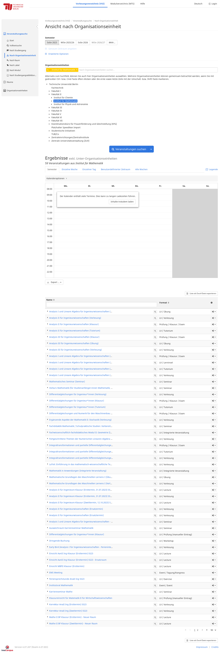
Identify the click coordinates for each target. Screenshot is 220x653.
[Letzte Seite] (206, 630)
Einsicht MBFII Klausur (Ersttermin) (66, 566)
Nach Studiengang (16, 50)
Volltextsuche (14, 45)
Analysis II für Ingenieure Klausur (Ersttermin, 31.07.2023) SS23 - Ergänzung (87, 489)
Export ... (54, 282)
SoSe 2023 (52, 42)
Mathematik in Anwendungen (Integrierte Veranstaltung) (77, 470)
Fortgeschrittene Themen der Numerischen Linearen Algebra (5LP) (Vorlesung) (88, 438)
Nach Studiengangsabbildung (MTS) (22, 75)
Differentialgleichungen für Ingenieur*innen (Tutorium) (77, 407)
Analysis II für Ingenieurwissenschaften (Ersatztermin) (76, 515)
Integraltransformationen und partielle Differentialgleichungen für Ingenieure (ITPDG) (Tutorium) (98, 451)
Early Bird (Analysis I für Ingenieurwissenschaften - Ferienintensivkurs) (84, 547)
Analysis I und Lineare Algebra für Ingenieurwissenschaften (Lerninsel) (84, 362)
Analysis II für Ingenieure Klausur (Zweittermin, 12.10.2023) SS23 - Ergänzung (88, 502)
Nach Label (12, 65)
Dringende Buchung (59, 540)
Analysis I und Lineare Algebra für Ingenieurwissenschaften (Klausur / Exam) (87, 356)
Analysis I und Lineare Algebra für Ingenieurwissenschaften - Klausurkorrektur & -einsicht (94, 521)
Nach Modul (13, 70)
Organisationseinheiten (15, 90)
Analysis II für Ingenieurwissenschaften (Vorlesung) (75, 317)
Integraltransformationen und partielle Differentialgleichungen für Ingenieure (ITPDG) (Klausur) (97, 445)
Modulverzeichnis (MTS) (122, 3)
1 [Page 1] (194, 630)
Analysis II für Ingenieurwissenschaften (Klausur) (74, 324)
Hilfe (142, 3)
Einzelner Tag (89, 169)
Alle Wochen (141, 169)
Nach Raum (13, 60)
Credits (215, 647)
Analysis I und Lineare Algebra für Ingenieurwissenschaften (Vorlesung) (85, 375)
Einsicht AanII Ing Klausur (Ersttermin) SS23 (71, 553)
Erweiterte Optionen (57, 53)
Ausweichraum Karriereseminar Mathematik (71, 528)
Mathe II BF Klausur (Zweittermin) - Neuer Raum (73, 623)
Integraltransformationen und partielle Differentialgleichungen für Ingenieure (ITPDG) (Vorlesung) (98, 458)
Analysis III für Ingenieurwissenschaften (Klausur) (74, 337)
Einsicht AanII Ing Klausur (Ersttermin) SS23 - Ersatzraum (77, 559)
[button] (214, 311)
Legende (212, 169)
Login (212, 3)
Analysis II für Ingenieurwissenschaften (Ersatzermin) (76, 508)
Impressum (202, 647)
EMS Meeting (55, 572)
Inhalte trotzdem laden (122, 201)
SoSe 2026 (83, 42)
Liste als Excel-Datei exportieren (201, 293)
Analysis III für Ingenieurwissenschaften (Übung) (73, 343)
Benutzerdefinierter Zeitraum (115, 169)
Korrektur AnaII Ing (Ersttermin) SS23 (67, 604)
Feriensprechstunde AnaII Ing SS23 (66, 578)
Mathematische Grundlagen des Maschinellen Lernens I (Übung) (81, 477)
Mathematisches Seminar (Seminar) (67, 381)
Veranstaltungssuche (15, 33)
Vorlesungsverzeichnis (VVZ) (90, 3)
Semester (50, 37)
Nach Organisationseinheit (21, 55)
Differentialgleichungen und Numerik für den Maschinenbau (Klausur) (84, 413)
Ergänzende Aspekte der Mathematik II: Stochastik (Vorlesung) (80, 419)
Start (10, 40)
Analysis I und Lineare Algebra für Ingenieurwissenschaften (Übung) (83, 311)
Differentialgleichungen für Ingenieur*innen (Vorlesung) (77, 394)
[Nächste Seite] (202, 630)
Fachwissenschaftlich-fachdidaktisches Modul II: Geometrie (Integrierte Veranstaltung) (92, 432)
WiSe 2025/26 (67, 42)
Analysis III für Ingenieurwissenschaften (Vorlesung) (75, 349)
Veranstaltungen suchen (129, 149)
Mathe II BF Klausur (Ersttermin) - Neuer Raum (72, 617)
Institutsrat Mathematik (61, 585)
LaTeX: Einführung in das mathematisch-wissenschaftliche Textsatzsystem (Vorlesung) (92, 464)
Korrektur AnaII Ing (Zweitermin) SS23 (68, 610)
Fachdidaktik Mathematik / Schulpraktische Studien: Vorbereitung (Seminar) (87, 426)
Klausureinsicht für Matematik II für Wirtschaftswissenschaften (80, 598)
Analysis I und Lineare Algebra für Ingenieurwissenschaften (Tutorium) (84, 368)
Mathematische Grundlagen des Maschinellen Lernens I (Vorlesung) (83, 483)
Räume (8, 82)
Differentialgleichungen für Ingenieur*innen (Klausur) (76, 400)
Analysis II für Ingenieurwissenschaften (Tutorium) (74, 330)
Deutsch (198, 3)
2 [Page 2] (197, 630)
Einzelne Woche (69, 169)
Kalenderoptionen (56, 178)
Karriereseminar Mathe (60, 591)
